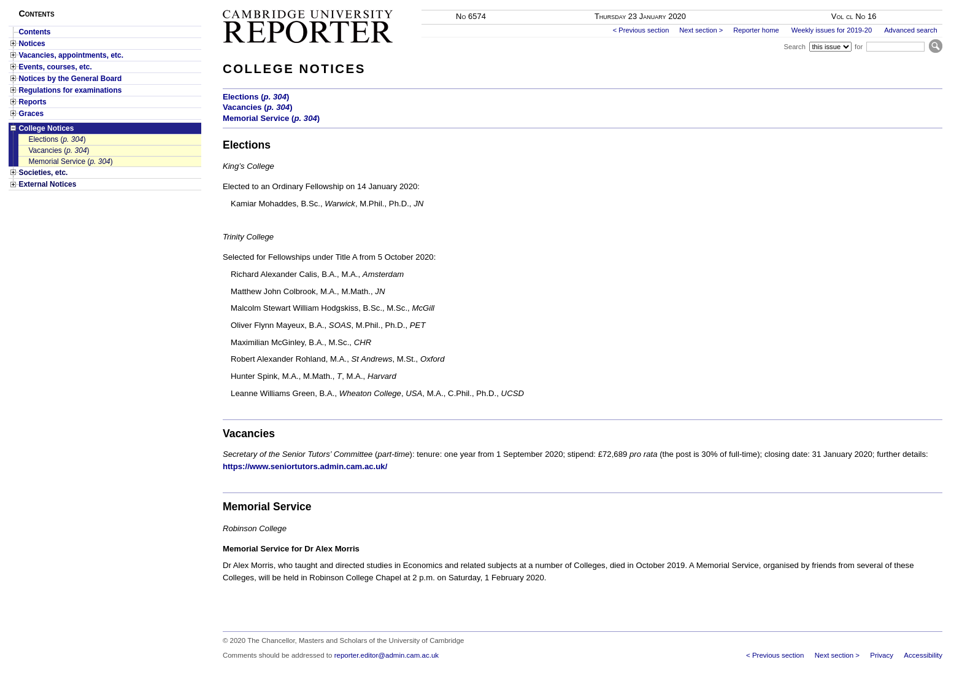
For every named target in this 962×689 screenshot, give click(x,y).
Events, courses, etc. (54, 67)
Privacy (881, 655)
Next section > (701, 30)
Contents (34, 32)
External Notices (47, 184)
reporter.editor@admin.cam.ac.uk (386, 655)
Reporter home (756, 30)
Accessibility (923, 655)
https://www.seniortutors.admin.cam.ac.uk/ (305, 466)
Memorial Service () (70, 161)
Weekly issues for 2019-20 (831, 30)
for (859, 46)
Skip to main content (910, 3)
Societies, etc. (42, 172)
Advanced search (910, 30)
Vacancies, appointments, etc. (70, 55)
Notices (31, 43)
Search (794, 46)
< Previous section (641, 30)
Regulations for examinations (69, 90)
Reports (32, 102)
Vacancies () (58, 150)
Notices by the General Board (69, 78)
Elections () (56, 139)
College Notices (46, 128)
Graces (31, 113)
